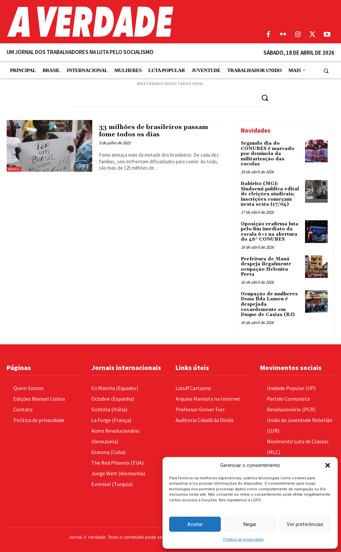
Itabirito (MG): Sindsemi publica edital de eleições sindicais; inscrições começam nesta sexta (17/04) (270, 193)
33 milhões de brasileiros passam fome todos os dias (155, 130)
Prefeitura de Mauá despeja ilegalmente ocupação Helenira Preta (266, 266)
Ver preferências (305, 524)
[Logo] (128, 22)
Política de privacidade (243, 539)
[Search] (264, 97)
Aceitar (195, 524)
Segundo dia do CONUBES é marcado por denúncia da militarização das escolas (267, 153)
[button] (327, 465)
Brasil (14, 169)
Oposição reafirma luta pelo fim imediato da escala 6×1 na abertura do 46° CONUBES (269, 231)
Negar (249, 524)
